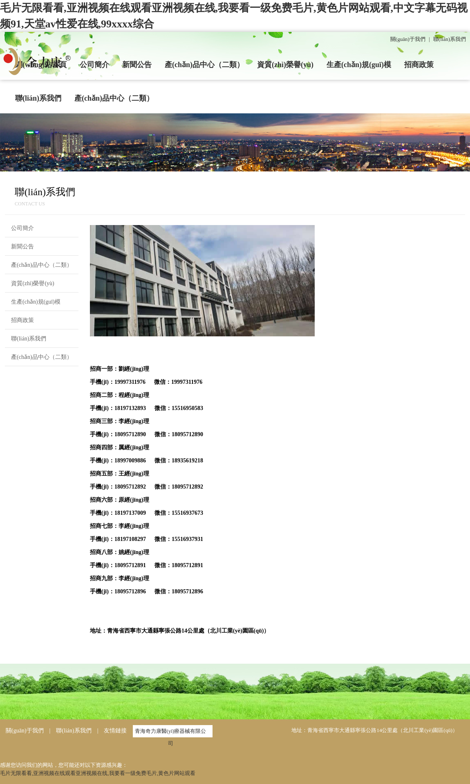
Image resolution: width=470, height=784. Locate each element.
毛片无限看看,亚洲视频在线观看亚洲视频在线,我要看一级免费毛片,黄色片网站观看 (97, 773)
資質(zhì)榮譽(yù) (285, 65)
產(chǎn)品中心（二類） (204, 65)
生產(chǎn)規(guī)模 (359, 65)
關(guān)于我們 (407, 39)
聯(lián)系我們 (449, 39)
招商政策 (419, 65)
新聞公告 (137, 65)
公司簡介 (94, 65)
